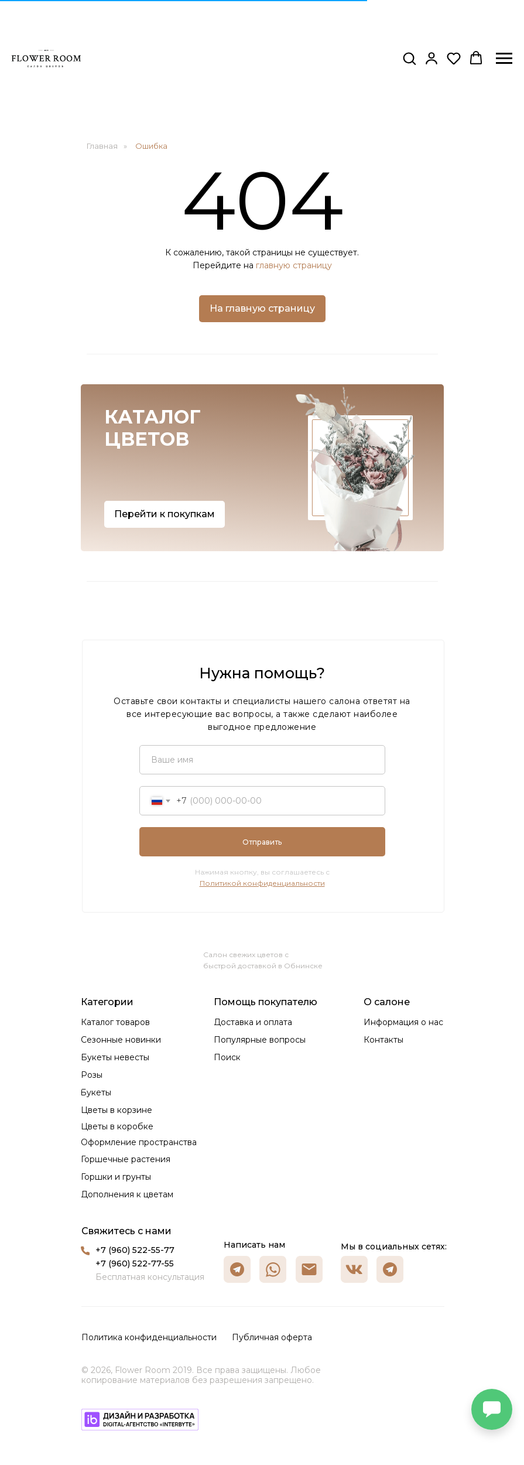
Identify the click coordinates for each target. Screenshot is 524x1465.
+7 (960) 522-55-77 (134, 1250)
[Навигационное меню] (504, 58)
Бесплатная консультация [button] (149, 1277)
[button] (409, 58)
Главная (102, 146)
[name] (262, 759)
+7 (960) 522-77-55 (134, 1263)
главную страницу (294, 265)
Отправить (262, 842)
